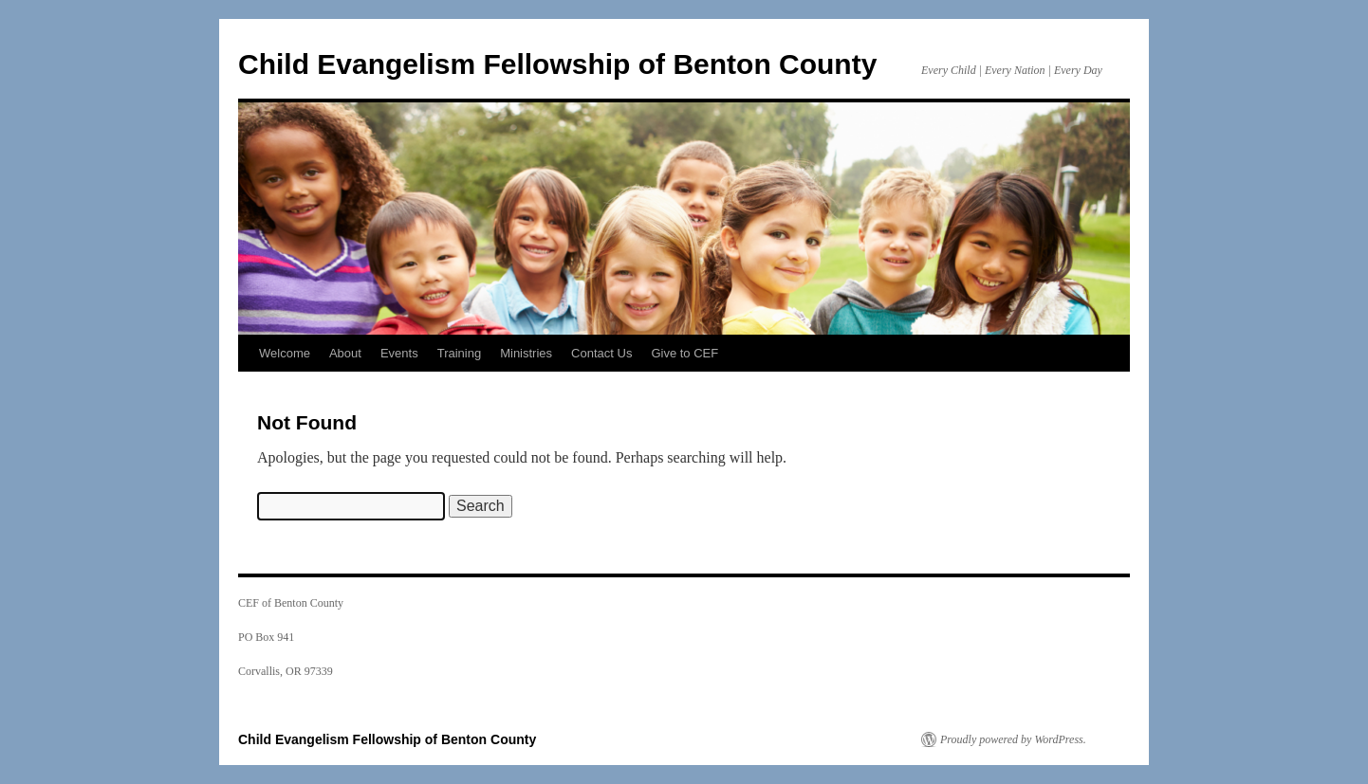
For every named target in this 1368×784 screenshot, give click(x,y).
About (345, 353)
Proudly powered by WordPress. (1013, 739)
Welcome (284, 353)
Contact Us (601, 353)
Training (459, 353)
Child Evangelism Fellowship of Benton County (557, 64)
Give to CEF (684, 353)
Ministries (526, 353)
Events (399, 353)
